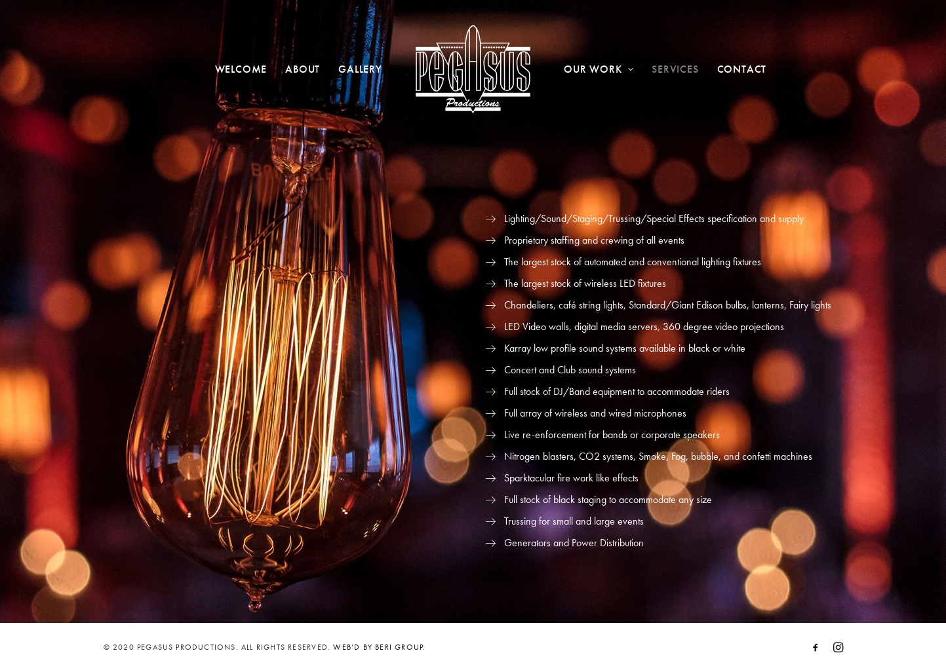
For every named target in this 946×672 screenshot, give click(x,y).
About (302, 69)
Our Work (598, 69)
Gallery (360, 69)
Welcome (241, 69)
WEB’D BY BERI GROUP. (379, 647)
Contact (742, 69)
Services (675, 69)
